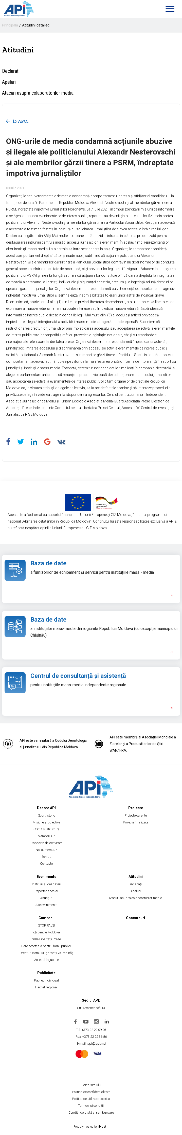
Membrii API (46, 836)
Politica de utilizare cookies (91, 1099)
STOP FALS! (46, 925)
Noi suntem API (46, 850)
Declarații (11, 71)
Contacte (46, 863)
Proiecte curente (135, 815)
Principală (10, 25)
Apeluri (9, 82)
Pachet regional (46, 987)
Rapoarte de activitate (46, 843)
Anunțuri (46, 898)
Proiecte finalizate (135, 822)
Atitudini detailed (35, 25)
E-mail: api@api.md (91, 1043)
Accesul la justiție (46, 960)
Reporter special (46, 891)
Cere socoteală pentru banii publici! (46, 946)
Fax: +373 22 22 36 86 (91, 1037)
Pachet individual (46, 980)
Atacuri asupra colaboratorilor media (38, 93)
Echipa (46, 857)
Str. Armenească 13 (91, 1008)
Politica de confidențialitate (91, 1092)
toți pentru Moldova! (46, 932)
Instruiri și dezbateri (46, 884)
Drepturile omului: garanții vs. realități (47, 953)
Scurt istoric (46, 815)
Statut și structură (46, 829)
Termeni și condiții (91, 1106)
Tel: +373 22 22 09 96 (91, 1030)
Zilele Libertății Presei (46, 939)
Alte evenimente (46, 905)
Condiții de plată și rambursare (91, 1112)
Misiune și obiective (46, 822)
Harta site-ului (91, 1085)
